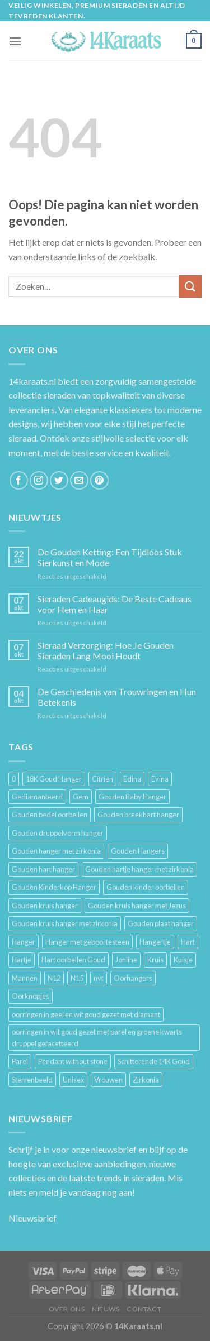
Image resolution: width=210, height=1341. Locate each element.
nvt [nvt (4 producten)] (99, 978)
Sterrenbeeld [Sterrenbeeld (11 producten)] (32, 1079)
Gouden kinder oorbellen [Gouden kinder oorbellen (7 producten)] (145, 887)
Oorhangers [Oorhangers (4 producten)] (133, 978)
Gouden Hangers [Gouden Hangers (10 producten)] (138, 850)
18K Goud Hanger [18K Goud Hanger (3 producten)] (54, 778)
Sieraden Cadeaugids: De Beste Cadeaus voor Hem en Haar (115, 604)
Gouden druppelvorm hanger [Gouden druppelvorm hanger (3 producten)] (58, 832)
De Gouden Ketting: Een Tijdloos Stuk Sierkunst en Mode (110, 557)
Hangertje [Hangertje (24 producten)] (155, 941)
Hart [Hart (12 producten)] (188, 941)
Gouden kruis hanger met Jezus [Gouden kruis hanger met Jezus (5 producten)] (137, 905)
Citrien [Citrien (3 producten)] (102, 778)
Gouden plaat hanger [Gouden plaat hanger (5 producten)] (161, 923)
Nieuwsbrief (32, 1218)
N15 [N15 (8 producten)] (77, 978)
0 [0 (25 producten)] (14, 778)
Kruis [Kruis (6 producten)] (155, 959)
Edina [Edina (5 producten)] (132, 778)
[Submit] (190, 286)
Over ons (67, 1309)
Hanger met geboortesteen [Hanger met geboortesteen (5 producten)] (87, 941)
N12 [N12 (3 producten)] (54, 978)
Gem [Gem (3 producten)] (80, 796)
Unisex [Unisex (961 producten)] (73, 1079)
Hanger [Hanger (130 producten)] (23, 941)
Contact (144, 1309)
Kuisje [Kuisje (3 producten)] (183, 959)
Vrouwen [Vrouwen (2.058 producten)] (108, 1079)
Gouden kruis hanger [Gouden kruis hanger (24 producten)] (45, 905)
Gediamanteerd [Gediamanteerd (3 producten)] (37, 796)
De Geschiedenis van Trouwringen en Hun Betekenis (117, 696)
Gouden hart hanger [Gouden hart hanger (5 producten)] (43, 869)
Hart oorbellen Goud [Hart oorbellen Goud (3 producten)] (73, 959)
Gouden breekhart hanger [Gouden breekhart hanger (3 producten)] (138, 814)
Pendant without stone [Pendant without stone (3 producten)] (73, 1061)
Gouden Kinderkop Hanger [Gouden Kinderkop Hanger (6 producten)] (54, 887)
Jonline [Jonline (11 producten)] (126, 959)
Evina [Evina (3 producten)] (160, 778)
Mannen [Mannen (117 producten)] (25, 978)
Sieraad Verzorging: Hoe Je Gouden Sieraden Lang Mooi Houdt (106, 650)
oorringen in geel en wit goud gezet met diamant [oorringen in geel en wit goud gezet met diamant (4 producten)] (86, 1014)
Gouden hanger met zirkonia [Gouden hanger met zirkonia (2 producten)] (56, 850)
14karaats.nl (32, 381)
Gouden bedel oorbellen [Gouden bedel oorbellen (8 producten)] (49, 814)
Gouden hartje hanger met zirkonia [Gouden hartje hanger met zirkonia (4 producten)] (139, 869)
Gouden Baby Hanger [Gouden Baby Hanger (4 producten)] (132, 796)
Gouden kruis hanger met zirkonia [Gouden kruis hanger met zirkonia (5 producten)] (65, 923)
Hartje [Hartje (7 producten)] (21, 959)
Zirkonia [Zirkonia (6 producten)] (146, 1079)
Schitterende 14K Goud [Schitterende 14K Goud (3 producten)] (154, 1061)
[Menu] (15, 41)
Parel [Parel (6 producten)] (20, 1061)
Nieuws (106, 1309)
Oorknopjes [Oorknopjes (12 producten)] (30, 996)
